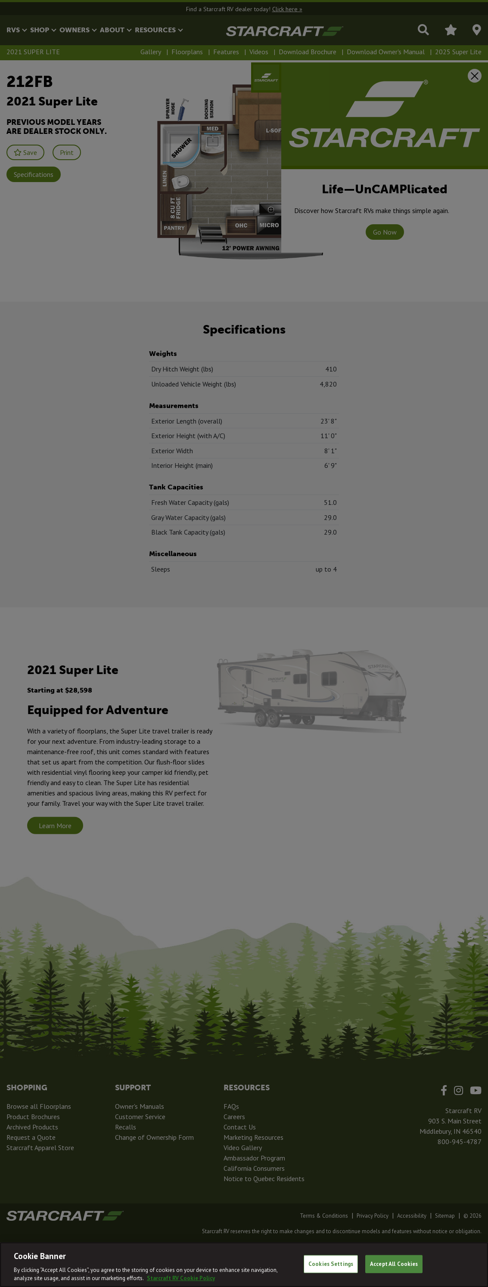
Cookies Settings (330, 1264)
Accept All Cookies (394, 1264)
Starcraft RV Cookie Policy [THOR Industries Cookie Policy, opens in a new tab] (181, 1278)
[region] (244, 1264)
